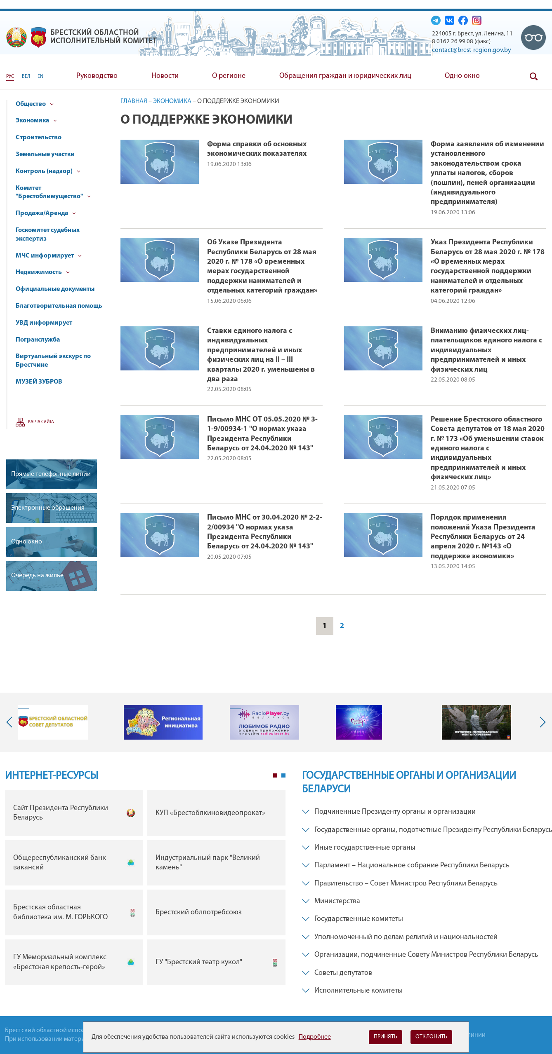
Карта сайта (41, 422)
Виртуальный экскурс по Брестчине (53, 360)
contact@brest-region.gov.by (471, 50)
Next (541, 722)
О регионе (228, 76)
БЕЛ (26, 76)
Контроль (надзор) (48, 171)
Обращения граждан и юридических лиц (345, 76)
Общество (35, 104)
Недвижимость (43, 272)
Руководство (97, 76)
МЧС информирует (49, 256)
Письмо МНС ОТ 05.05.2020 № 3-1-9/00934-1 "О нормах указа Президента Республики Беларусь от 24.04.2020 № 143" (262, 434)
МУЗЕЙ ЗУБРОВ (39, 382)
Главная (133, 101)
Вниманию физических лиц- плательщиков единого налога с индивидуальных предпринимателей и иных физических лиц (486, 350)
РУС (10, 76)
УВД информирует (44, 323)
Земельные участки (45, 154)
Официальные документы (55, 289)
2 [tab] (283, 775)
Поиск (533, 76)
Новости (165, 76)
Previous (11, 722)
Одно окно (462, 76)
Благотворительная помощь (59, 306)
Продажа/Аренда (46, 213)
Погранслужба (38, 340)
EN (40, 76)
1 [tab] (275, 775)
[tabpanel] (145, 889)
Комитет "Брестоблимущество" (53, 192)
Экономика (36, 120)
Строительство (38, 137)
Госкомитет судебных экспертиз (48, 234)
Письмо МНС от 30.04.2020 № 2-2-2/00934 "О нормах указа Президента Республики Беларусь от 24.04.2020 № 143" (264, 532)
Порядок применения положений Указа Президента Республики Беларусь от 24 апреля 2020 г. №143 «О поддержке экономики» (483, 537)
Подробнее (315, 1037)
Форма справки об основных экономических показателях (257, 149)
